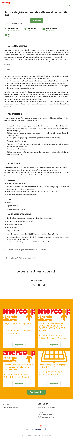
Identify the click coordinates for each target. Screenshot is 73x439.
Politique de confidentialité (46, 407)
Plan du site (41, 412)
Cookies (40, 410)
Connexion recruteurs (45, 415)
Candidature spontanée (10, 407)
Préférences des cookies (46, 417)
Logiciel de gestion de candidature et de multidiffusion (36, 435)
